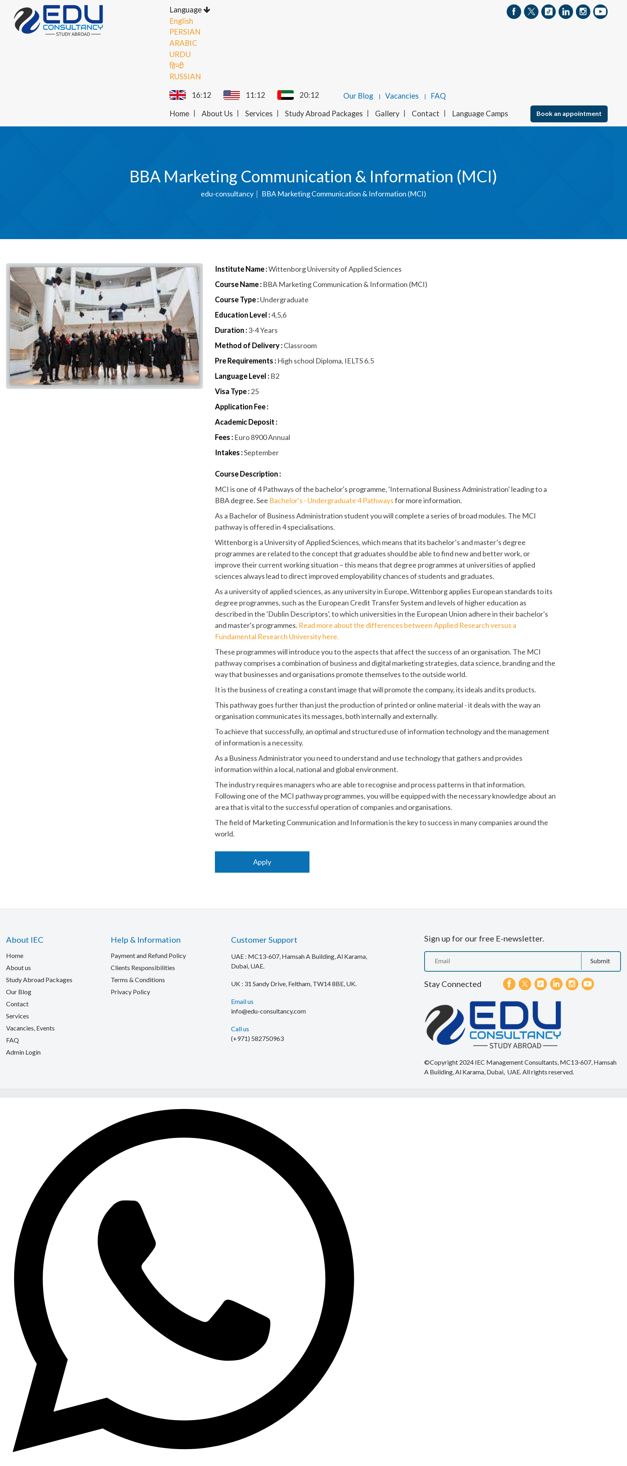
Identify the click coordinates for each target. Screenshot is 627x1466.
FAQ (438, 95)
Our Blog (358, 95)
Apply (262, 861)
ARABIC (183, 42)
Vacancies (402, 95)
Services (258, 113)
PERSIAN (184, 31)
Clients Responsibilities (143, 967)
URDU (180, 54)
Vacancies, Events (30, 1027)
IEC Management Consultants (516, 1062)
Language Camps (480, 113)
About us (18, 967)
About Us (217, 113)
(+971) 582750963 (257, 1038)
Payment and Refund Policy (148, 955)
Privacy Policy (130, 991)
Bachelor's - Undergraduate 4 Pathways (331, 500)
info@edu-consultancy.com (268, 1010)
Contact (425, 113)
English (181, 20)
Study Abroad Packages (324, 113)
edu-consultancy (227, 193)
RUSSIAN (185, 76)
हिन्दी (176, 65)
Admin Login (23, 1051)
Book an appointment (569, 113)
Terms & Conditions (138, 979)
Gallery (387, 113)
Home (179, 113)
